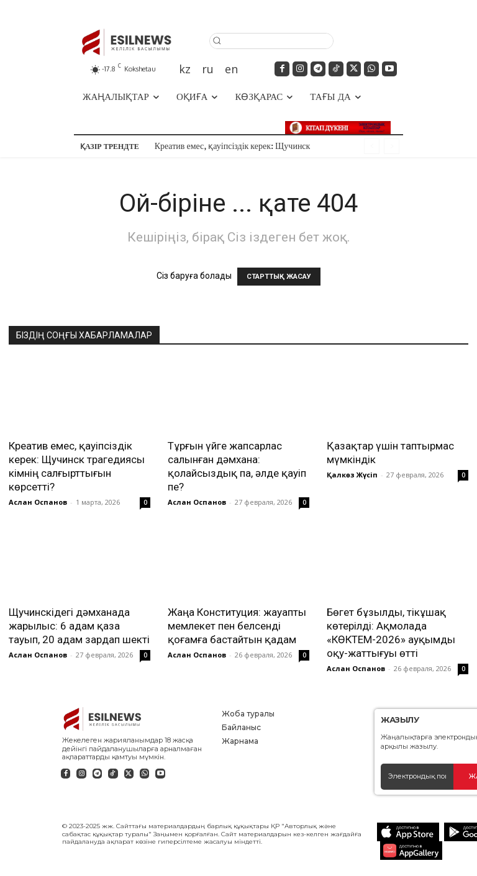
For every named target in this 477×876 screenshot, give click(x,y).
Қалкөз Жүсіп (352, 474)
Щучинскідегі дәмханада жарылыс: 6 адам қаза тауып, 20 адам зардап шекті (79, 626)
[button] (271, 40)
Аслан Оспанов (38, 502)
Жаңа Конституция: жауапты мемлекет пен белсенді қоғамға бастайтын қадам (237, 626)
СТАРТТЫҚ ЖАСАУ (279, 277)
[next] (391, 146)
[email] (417, 777)
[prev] (371, 146)
